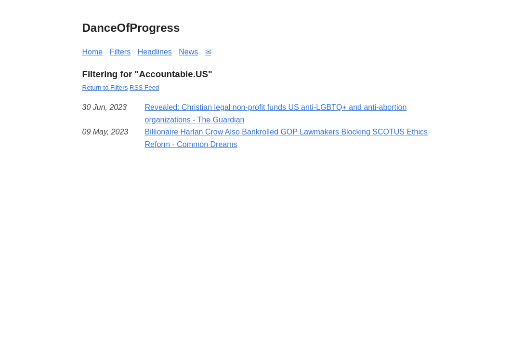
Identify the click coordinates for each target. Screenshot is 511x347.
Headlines (155, 52)
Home (92, 52)
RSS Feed (144, 87)
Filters (120, 52)
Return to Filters (105, 87)
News (188, 52)
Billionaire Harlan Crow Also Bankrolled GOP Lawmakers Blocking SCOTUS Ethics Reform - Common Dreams (286, 138)
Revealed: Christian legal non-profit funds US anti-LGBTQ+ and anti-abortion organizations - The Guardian (276, 113)
